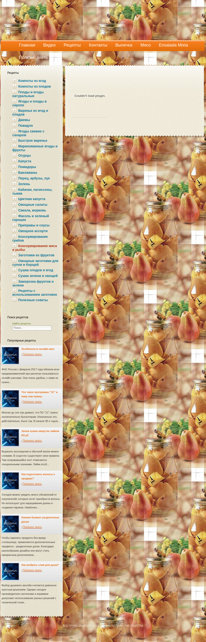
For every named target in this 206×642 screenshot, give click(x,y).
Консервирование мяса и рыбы (34, 248)
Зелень (24, 184)
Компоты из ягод (32, 81)
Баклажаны (27, 172)
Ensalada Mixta (173, 45)
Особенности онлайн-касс (38, 348)
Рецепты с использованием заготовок (34, 292)
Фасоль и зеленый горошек (30, 218)
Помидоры (27, 167)
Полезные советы (33, 300)
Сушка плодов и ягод (35, 270)
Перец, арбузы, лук (34, 178)
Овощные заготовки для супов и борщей (35, 263)
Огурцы (24, 155)
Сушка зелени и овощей (38, 276)
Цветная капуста (31, 199)
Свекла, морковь (32, 210)
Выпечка (123, 45)
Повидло (25, 125)
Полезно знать (33, 57)
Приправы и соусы (33, 225)
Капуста (24, 161)
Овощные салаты (32, 204)
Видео (49, 45)
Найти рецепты (21, 323)
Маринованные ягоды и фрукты (35, 148)
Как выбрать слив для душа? (40, 564)
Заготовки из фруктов (36, 255)
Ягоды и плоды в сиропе (29, 103)
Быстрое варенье (32, 140)
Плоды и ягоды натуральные (28, 94)
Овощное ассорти (33, 231)
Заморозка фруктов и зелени (33, 283)
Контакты (98, 45)
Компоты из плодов (34, 86)
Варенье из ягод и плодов (30, 112)
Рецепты (72, 45)
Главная (27, 45)
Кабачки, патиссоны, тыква (32, 191)
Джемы (24, 120)
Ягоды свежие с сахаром (28, 133)
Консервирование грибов (30, 238)
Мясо (145, 45)
